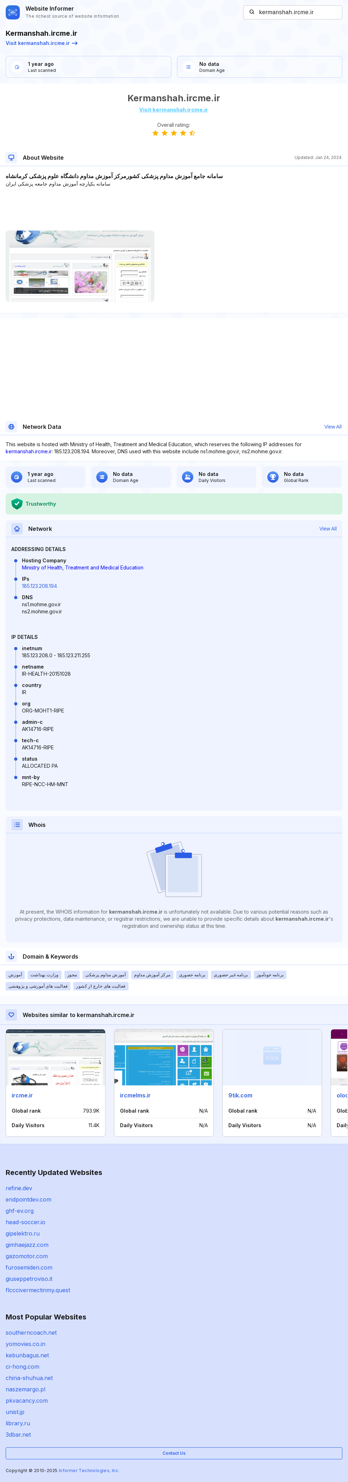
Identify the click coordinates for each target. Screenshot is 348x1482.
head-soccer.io (25, 1222)
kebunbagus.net (27, 1355)
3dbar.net (18, 1434)
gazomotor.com (27, 1256)
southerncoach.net (31, 1332)
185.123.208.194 (39, 586)
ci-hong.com (22, 1366)
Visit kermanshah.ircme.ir (42, 43)
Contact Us (174, 1453)
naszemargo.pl (25, 1389)
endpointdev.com (28, 1199)
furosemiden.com (29, 1267)
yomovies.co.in (25, 1343)
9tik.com (240, 1095)
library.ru (18, 1423)
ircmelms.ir (135, 1095)
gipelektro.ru (23, 1233)
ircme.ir (22, 1095)
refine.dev (19, 1188)
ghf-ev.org (20, 1210)
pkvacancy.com (27, 1400)
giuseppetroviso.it (29, 1278)
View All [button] (333, 427)
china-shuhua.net (29, 1377)
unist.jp (15, 1411)
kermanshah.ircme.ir (29, 451)
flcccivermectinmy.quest (38, 1290)
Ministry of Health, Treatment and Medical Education (82, 567)
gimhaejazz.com (27, 1244)
